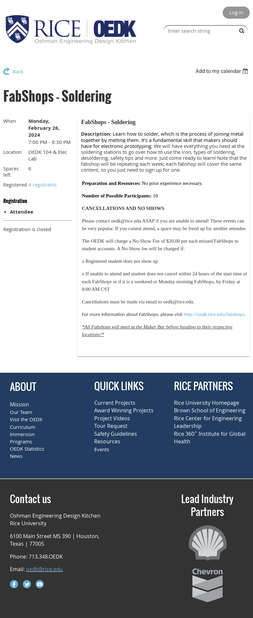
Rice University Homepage (206, 402)
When (9, 121)
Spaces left (11, 171)
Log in (236, 12)
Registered (15, 185)
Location (12, 152)
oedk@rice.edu (44, 569)
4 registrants (42, 184)
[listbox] (222, 71)
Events (101, 449)
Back (18, 71)
